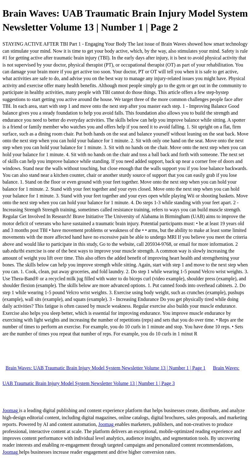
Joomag (10, 410)
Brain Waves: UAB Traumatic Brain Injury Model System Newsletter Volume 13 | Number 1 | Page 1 (106, 368)
